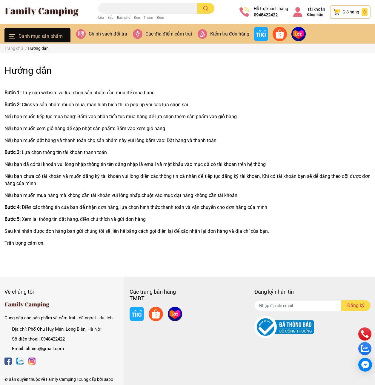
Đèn (137, 18)
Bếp (110, 18)
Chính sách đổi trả (108, 34)
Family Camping (61, 379)
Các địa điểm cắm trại (168, 34)
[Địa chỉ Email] (312, 305)
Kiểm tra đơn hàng (229, 34)
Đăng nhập (315, 15)
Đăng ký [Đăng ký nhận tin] (356, 305)
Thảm (148, 18)
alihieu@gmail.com (45, 348)
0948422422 (266, 15)
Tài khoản (316, 9)
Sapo (108, 379)
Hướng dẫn (28, 70)
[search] (205, 8)
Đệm (160, 18)
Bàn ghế (123, 18)
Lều (101, 18)
